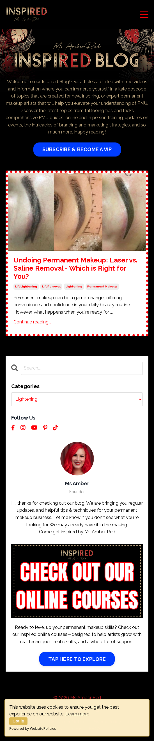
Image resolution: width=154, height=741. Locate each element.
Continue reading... (32, 322)
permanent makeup (102, 286)
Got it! (18, 721)
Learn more (77, 714)
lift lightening (26, 286)
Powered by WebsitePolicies (32, 728)
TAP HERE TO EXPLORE (77, 659)
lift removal (51, 286)
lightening (74, 286)
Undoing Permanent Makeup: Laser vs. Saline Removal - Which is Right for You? (75, 268)
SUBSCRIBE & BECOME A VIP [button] (77, 149)
